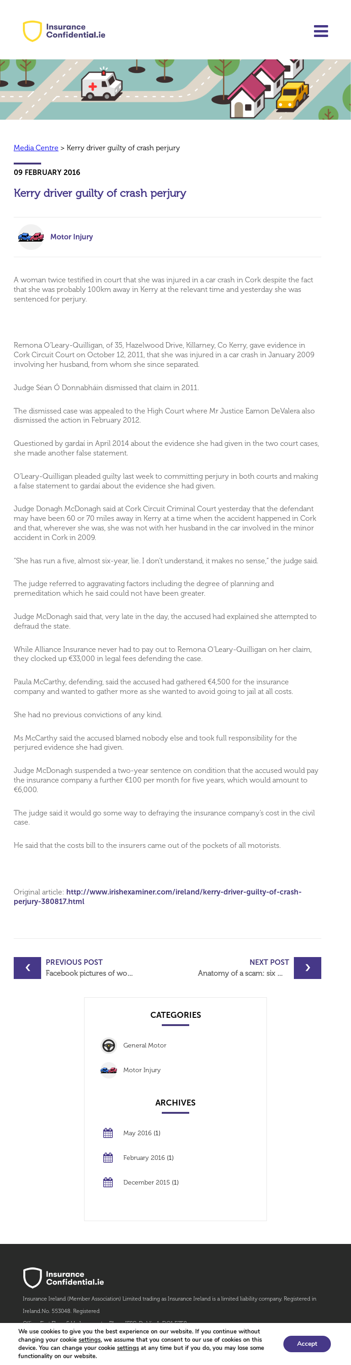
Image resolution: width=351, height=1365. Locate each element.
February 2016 (144, 1158)
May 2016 (137, 1133)
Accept (307, 1343)
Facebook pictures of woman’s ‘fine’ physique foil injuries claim (91, 968)
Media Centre (36, 147)
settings (90, 1340)
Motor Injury (71, 237)
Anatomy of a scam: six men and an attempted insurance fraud (259, 968)
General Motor (144, 1045)
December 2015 (146, 1182)
